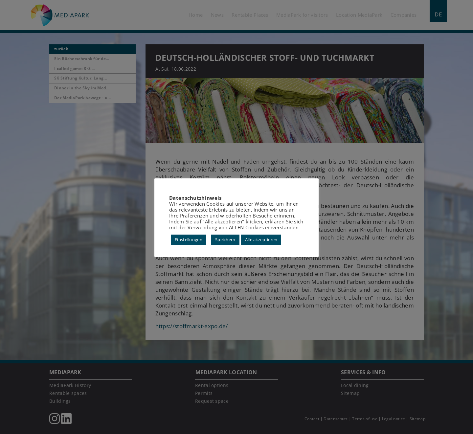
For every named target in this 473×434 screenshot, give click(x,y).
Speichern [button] (225, 239)
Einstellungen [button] (188, 239)
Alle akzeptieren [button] (261, 239)
